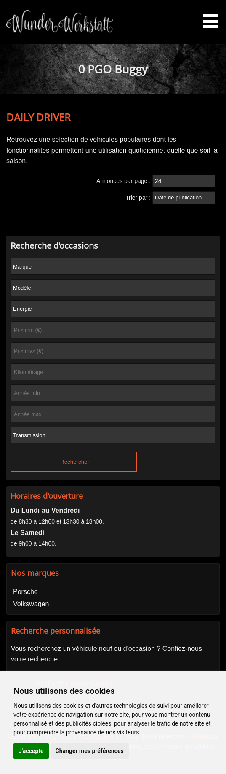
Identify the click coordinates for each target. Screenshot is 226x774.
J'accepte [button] (31, 750)
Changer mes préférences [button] (90, 750)
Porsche (25, 591)
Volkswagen (31, 603)
